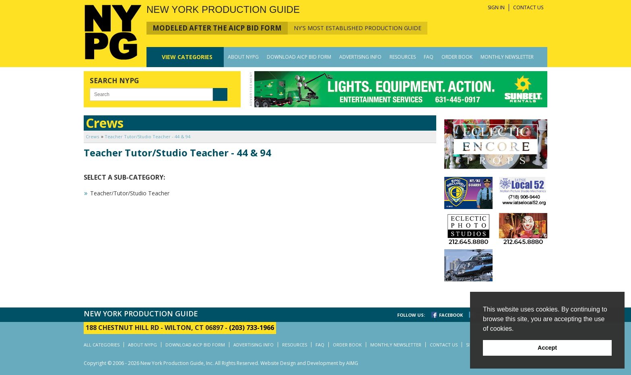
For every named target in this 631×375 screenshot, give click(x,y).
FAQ (428, 56)
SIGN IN (496, 7)
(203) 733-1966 (251, 327)
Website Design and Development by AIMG (309, 363)
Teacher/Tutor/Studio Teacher (129, 193)
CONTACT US (528, 7)
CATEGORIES (187, 57)
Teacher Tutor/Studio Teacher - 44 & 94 (147, 136)
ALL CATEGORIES (102, 345)
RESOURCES (403, 56)
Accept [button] (547, 347)
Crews (92, 136)
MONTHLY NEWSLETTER (507, 56)
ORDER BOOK (456, 56)
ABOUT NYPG (243, 56)
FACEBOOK (451, 315)
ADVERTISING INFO (360, 56)
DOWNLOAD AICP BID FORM (299, 56)
